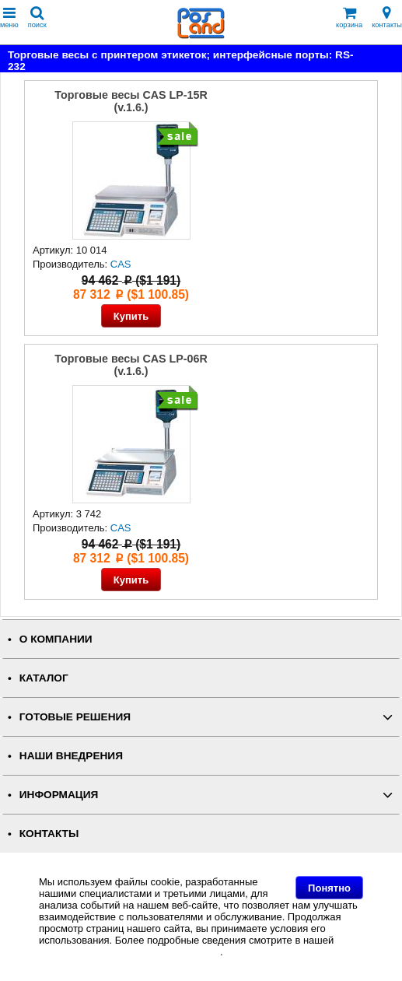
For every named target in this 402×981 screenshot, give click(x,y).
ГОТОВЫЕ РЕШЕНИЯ (75, 717)
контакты (387, 17)
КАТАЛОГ (43, 678)
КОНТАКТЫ (49, 833)
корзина (349, 17)
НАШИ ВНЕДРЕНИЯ (71, 756)
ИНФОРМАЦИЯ (59, 795)
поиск (37, 17)
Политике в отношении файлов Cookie (129, 952)
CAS (120, 264)
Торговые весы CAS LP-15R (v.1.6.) (131, 101)
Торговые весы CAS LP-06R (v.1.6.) (131, 364)
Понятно (329, 888)
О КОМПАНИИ (56, 639)
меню (9, 17)
